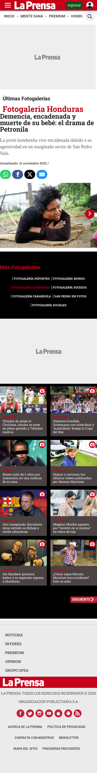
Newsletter (69, 738)
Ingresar (74, 5)
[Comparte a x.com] (29, 174)
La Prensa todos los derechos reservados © (48, 693)
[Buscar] (90, 16)
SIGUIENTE (81, 599)
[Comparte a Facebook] (17, 174)
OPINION (13, 661)
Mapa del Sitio (25, 749)
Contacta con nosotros (34, 738)
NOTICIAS (14, 634)
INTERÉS (13, 643)
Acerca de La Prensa (25, 727)
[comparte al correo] (41, 174)
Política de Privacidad (66, 727)
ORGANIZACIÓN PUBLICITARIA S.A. (49, 701)
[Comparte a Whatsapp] (5, 174)
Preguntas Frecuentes (61, 749)
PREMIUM (14, 652)
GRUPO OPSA (16, 670)
